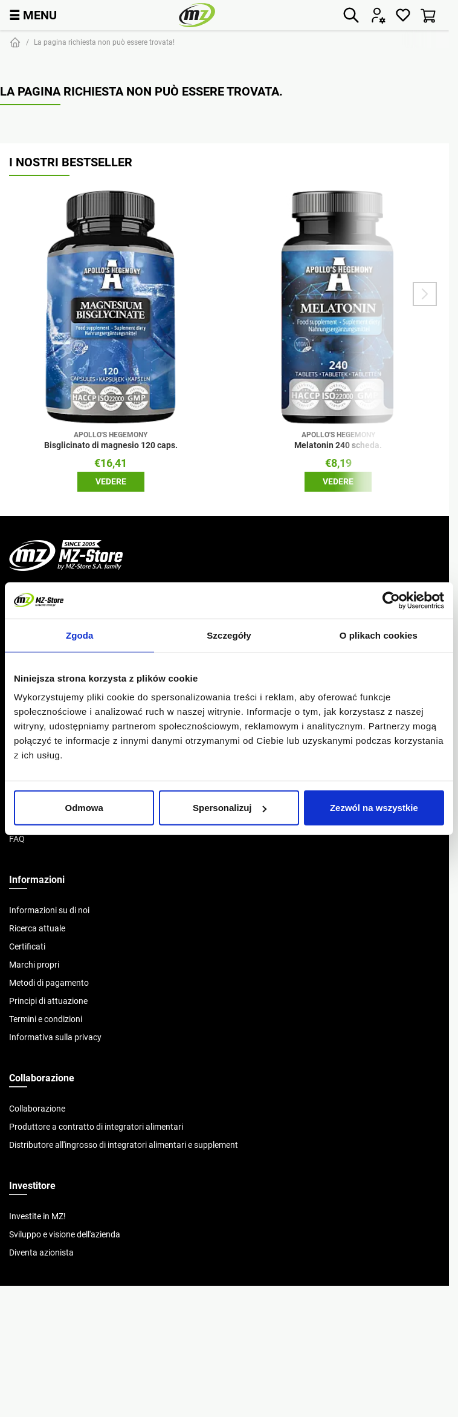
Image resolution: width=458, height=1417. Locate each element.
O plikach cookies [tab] (379, 635)
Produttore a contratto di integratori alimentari (96, 1126)
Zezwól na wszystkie (374, 808)
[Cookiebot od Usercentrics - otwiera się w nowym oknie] (391, 600)
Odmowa (84, 808)
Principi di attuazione (48, 1001)
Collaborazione (37, 1108)
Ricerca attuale (37, 928)
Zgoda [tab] (80, 635)
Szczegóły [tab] (229, 635)
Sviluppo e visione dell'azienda (64, 1234)
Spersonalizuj (229, 808)
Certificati (27, 946)
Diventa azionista (41, 1252)
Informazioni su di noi (49, 910)
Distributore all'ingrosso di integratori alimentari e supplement (123, 1145)
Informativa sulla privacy (55, 1037)
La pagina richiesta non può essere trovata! (104, 42)
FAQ (17, 839)
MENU (33, 14)
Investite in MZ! (37, 1216)
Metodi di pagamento (49, 983)
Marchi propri (34, 964)
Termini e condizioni (45, 1019)
